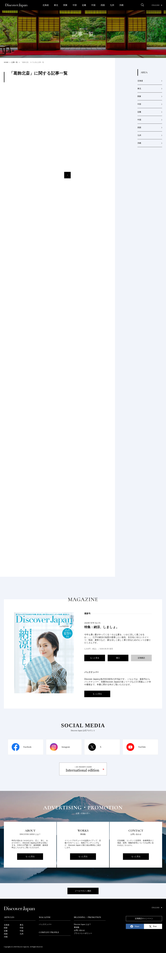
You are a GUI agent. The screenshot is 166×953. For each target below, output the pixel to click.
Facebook (27, 747)
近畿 (84, 5)
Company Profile (49, 932)
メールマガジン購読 (83, 891)
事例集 (76, 927)
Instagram (66, 747)
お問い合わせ (79, 930)
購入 (118, 658)
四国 (103, 5)
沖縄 (121, 5)
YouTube (142, 747)
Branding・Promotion (87, 917)
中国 (93, 5)
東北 (56, 5)
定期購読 (141, 658)
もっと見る (94, 658)
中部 (75, 5)
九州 (112, 5)
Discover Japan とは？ (82, 924)
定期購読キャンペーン (144, 919)
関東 (65, 5)
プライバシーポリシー (83, 933)
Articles (9, 917)
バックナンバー (45, 924)
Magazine (45, 917)
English (157, 5)
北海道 (46, 5)
